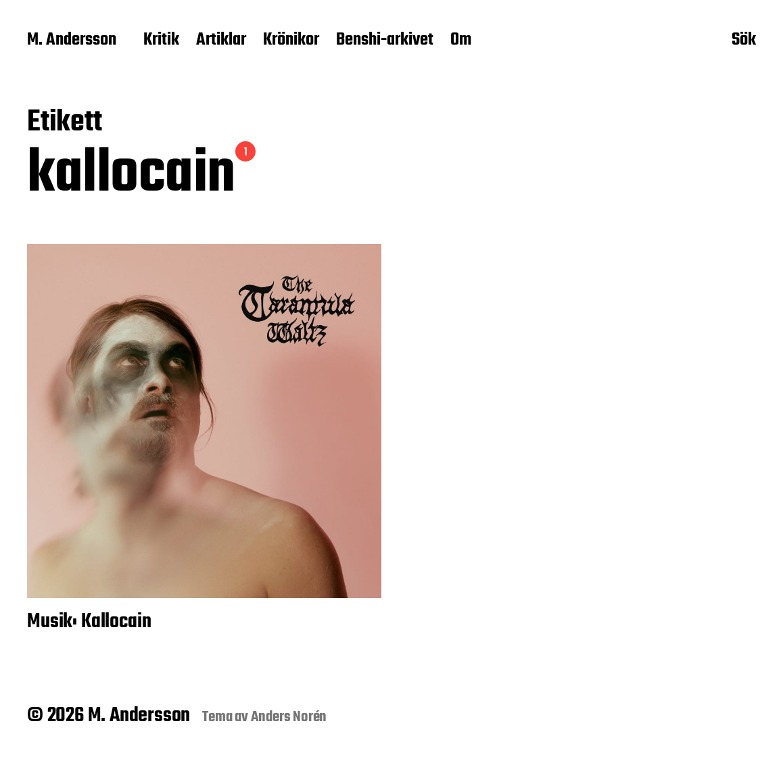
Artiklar (221, 40)
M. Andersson (71, 40)
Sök (744, 41)
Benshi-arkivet (384, 40)
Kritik (161, 40)
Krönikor (291, 40)
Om (460, 40)
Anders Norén (289, 717)
